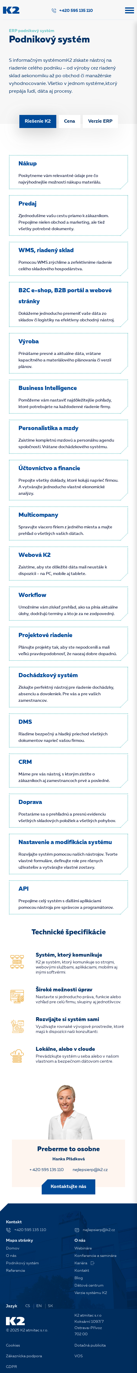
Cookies (13, 1345)
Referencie (15, 1271)
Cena (69, 121)
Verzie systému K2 (90, 1293)
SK (50, 1306)
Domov (12, 1248)
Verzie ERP (100, 121)
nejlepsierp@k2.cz (90, 1170)
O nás (11, 1256)
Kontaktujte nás (68, 1186)
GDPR (11, 1367)
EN (39, 1306)
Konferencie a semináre (95, 1256)
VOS (78, 1356)
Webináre (83, 1248)
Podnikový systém (22, 1263)
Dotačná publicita (90, 1345)
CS (27, 1306)
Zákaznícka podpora (24, 1356)
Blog (78, 1278)
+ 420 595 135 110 (46, 1170)
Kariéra (84, 1263)
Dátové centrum (89, 1285)
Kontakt (81, 1271)
